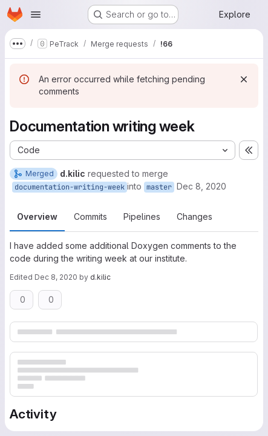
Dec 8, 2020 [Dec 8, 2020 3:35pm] (201, 186)
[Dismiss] (244, 79)
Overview (37, 216)
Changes (194, 216)
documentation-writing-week (70, 187)
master (159, 187)
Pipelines (141, 216)
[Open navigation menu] (35, 14)
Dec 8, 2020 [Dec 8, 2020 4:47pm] (55, 277)
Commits (90, 216)
